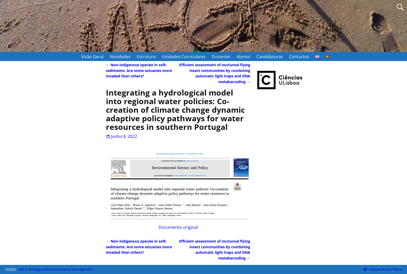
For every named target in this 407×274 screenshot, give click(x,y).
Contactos (299, 56)
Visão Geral (92, 56)
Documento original (178, 190)
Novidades (120, 56)
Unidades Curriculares (184, 56)
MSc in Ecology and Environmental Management (55, 269)
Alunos (243, 56)
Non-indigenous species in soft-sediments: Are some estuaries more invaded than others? (139, 70)
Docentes (221, 56)
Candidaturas (269, 56)
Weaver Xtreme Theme (386, 269)
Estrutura (146, 56)
